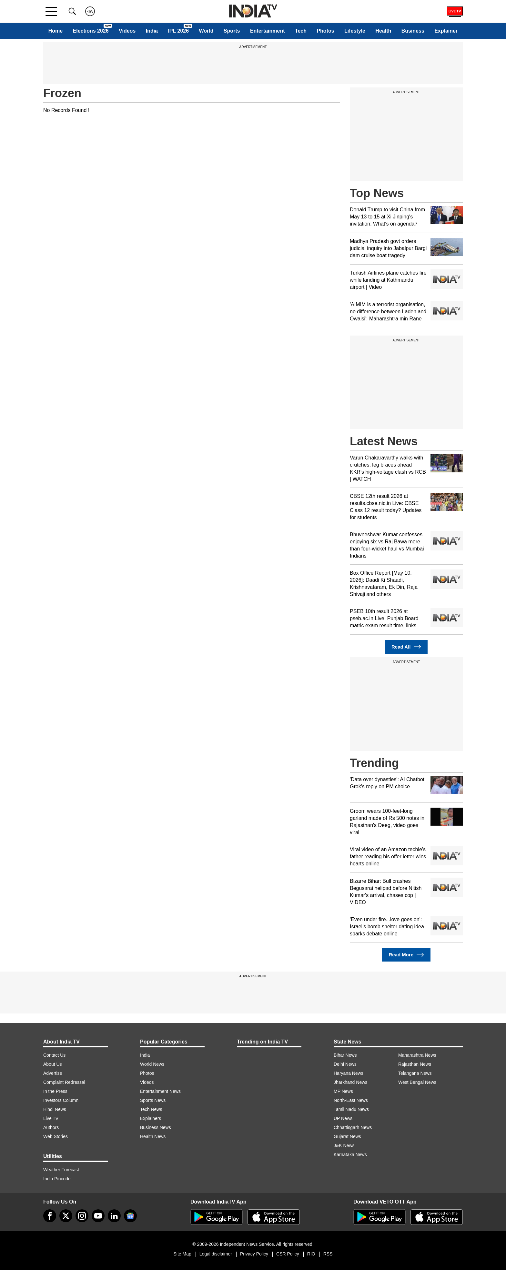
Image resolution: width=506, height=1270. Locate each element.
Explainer (446, 31)
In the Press (55, 1091)
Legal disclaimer (215, 1253)
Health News (153, 1136)
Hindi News (54, 1109)
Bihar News (345, 1055)
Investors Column (60, 1100)
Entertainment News (160, 1091)
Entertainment (267, 31)
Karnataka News (350, 1154)
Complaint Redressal (64, 1082)
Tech (301, 31)
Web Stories (55, 1136)
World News (152, 1064)
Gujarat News (347, 1136)
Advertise (52, 1073)
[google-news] (130, 1215)
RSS (328, 1253)
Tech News (151, 1109)
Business (412, 31)
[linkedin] (114, 1215)
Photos (325, 31)
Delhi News (345, 1064)
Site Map (182, 1253)
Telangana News (415, 1073)
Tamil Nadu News (351, 1109)
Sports (232, 31)
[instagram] (82, 1215)
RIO (311, 1253)
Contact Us (54, 1055)
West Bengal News (417, 1082)
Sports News (153, 1100)
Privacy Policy (254, 1253)
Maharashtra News (417, 1055)
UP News (343, 1118)
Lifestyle (354, 31)
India (152, 31)
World (206, 31)
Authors (51, 1127)
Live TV (50, 1118)
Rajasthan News (414, 1064)
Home (55, 31)
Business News (155, 1127)
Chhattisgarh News (353, 1127)
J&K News (344, 1145)
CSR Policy (287, 1253)
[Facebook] (49, 1215)
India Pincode (57, 1178)
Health (383, 31)
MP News (343, 1091)
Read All (406, 646)
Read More (406, 955)
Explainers (150, 1118)
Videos (127, 31)
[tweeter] (65, 1215)
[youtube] (98, 1215)
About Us (52, 1064)
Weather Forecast (61, 1169)
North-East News (351, 1100)
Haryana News (348, 1073)
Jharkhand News (350, 1082)
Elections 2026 (91, 31)
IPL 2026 (178, 31)
